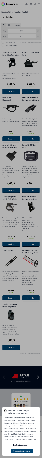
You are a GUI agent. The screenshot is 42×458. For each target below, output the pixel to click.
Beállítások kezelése (21, 445)
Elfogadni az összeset (22, 451)
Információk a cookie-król (13, 439)
